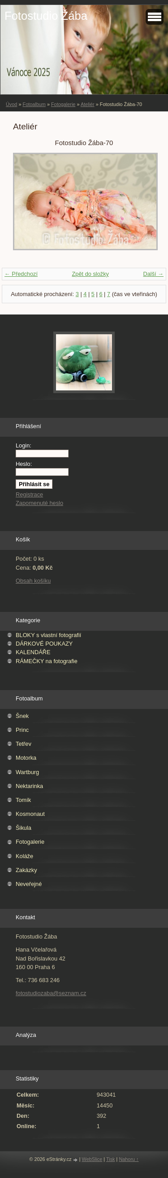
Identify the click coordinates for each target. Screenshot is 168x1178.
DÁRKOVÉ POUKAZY (44, 643)
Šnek (22, 716)
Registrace (29, 494)
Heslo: (24, 464)
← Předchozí (21, 273)
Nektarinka (29, 786)
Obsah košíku (33, 580)
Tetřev (23, 743)
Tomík (23, 800)
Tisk (110, 1159)
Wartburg (27, 772)
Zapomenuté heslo (39, 503)
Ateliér (88, 104)
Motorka (26, 757)
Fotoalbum (33, 104)
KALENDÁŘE (33, 652)
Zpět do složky (90, 273)
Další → (153, 273)
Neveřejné (29, 884)
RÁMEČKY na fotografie (47, 661)
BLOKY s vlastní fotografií (48, 635)
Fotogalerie (63, 104)
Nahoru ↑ (128, 1159)
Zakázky (26, 870)
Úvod (11, 104)
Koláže (24, 856)
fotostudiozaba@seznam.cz (51, 993)
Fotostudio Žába (45, 15)
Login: (23, 445)
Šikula (23, 827)
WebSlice (92, 1159)
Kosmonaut (30, 813)
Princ (22, 729)
